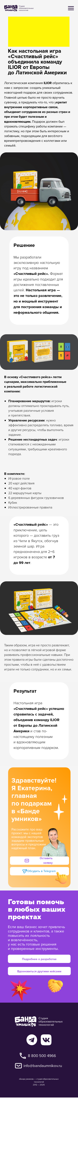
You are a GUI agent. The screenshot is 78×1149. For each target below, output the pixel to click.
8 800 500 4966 (42, 1055)
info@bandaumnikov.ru (43, 1065)
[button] (41, 860)
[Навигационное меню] (71, 8)
